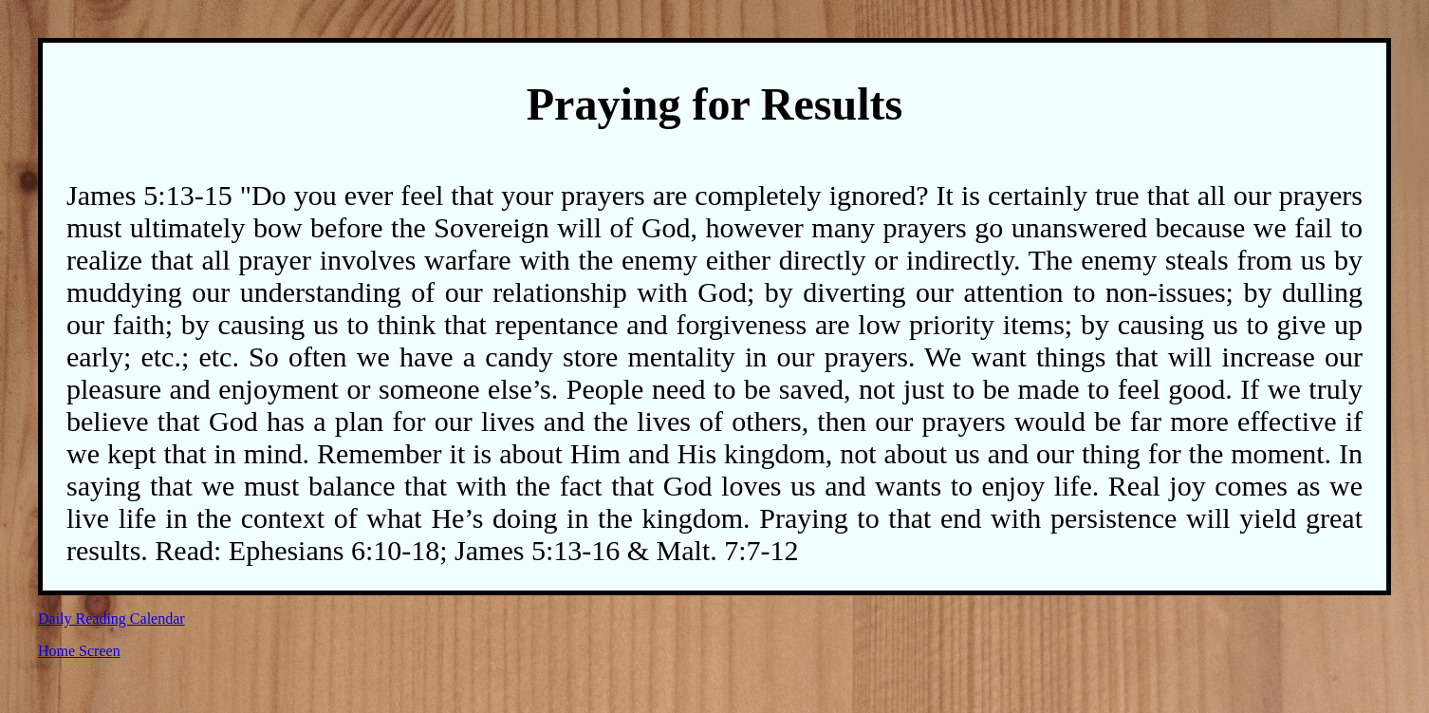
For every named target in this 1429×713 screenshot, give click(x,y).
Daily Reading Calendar (111, 618)
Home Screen (79, 651)
